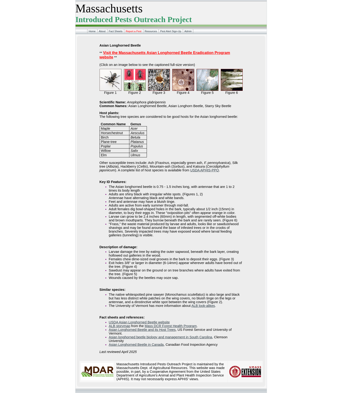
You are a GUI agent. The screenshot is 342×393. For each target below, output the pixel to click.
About (102, 31)
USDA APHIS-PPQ (204, 170)
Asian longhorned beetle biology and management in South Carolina (160, 337)
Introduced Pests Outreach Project (134, 19)
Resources (151, 31)
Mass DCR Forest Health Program (171, 326)
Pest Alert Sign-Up (170, 31)
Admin (188, 31)
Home (92, 31)
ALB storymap (119, 326)
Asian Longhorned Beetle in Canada (136, 344)
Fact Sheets (116, 31)
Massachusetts (109, 8)
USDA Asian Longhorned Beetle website (139, 322)
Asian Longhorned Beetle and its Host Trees (142, 330)
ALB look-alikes (203, 306)
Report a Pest (133, 31)
